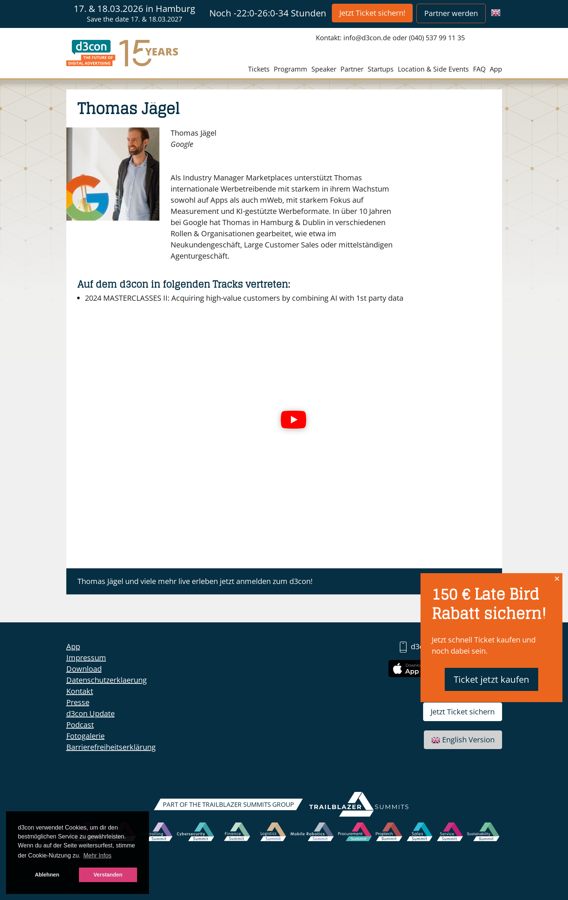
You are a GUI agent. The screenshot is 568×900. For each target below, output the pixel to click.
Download (84, 669)
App (496, 68)
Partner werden (451, 13)
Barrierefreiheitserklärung (111, 747)
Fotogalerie (85, 736)
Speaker (323, 68)
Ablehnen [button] (47, 875)
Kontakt (79, 691)
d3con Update (90, 713)
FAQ (479, 68)
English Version (463, 740)
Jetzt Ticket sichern (463, 712)
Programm (290, 68)
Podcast (80, 725)
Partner (352, 68)
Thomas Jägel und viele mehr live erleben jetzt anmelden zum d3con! (194, 581)
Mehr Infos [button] (97, 855)
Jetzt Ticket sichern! (372, 13)
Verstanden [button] (108, 875)
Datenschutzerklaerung (106, 680)
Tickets (259, 68)
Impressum (86, 658)
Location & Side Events (433, 68)
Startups (381, 68)
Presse (77, 702)
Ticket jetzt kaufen (491, 679)
